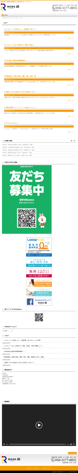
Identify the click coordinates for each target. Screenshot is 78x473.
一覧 (74, 140)
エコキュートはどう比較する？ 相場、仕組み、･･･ (21, 45)
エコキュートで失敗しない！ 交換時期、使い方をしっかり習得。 (23, 340)
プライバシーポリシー (33, 468)
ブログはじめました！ (12, 123)
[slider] (37, 444)
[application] (39, 425)
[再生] (4, 444)
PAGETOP (72, 453)
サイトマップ (47, 468)
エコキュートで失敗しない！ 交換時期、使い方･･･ (21, 29)
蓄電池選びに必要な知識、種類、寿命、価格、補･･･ (21, 76)
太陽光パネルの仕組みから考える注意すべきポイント (19, 362)
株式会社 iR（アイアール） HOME (10, 17)
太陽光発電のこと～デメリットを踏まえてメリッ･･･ (21, 107)
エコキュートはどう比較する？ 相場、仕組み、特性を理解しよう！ (23, 346)
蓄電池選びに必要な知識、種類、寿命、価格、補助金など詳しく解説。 (24, 357)
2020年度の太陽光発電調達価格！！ (16, 60)
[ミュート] (71, 444)
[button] (39, 425)
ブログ (12, 32)
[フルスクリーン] (74, 444)
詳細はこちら (71, 38)
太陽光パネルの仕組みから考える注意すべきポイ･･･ (21, 91)
